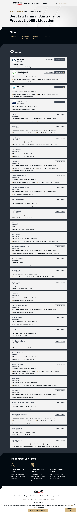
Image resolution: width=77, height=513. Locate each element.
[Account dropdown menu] (62, 3)
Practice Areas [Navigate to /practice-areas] (58, 472)
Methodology (50, 496)
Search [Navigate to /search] (19, 472)
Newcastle (36, 36)
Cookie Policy (33, 499)
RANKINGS (12, 11)
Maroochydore (15, 39)
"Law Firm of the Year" (36, 496)
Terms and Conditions (42, 499)
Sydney (47, 36)
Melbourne (25, 36)
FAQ (25, 496)
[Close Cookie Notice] (74, 504)
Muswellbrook (26, 39)
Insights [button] (45, 3)
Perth (35, 39)
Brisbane (13, 36)
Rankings (60, 496)
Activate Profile (60, 114)
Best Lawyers (51, 499)
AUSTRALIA (20, 11)
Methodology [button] (36, 3)
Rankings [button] (27, 3)
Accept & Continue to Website (38, 510)
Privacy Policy (26, 499)
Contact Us (17, 496)
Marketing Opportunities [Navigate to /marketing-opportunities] (38, 472)
